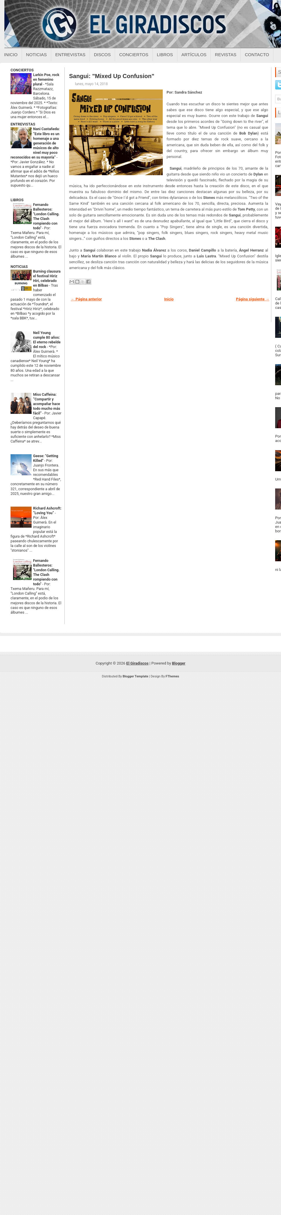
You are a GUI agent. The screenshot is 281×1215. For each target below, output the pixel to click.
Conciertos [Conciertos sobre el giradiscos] (133, 54)
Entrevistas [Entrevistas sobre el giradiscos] (70, 54)
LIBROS (17, 200)
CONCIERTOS (22, 70)
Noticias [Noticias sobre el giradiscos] (36, 54)
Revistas (225, 54)
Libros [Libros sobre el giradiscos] (165, 54)
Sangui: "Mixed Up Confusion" (111, 76)
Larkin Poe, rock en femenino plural (46, 79)
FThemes (172, 676)
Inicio (11, 54)
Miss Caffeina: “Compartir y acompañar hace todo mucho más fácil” (46, 404)
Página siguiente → (252, 299)
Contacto (257, 54)
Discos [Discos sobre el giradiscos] (102, 54)
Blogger (179, 663)
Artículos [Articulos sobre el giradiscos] (194, 54)
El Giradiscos (137, 663)
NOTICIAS (19, 266)
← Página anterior (86, 299)
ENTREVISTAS (23, 124)
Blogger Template (135, 676)
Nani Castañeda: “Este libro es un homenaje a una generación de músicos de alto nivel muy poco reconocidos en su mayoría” (35, 143)
